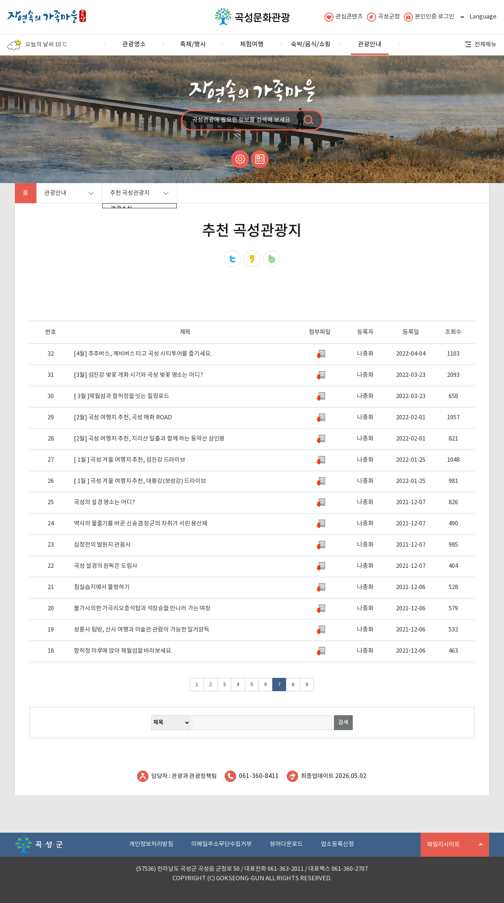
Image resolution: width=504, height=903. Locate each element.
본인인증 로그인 (429, 17)
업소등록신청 (337, 844)
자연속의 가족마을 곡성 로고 (46, 14)
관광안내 (370, 48)
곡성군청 (383, 17)
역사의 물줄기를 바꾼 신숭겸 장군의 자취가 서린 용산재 (140, 523)
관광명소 (134, 44)
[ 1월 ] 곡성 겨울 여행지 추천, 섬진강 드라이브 (129, 460)
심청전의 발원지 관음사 (102, 544)
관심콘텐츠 (343, 17)
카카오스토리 (252, 258)
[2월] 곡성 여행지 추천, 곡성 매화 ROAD (123, 417)
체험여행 (252, 44)
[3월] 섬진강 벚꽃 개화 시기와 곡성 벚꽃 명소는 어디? (138, 375)
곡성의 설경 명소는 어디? (104, 502)
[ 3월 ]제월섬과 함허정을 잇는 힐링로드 (121, 396)
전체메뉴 (481, 45)
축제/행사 (193, 44)
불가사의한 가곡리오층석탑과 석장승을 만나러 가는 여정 (142, 608)
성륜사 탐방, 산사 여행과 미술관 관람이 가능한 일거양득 (141, 629)
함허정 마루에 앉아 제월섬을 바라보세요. (123, 651)
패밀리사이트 (452, 849)
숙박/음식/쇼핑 (311, 44)
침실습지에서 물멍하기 (102, 587)
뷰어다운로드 (286, 844)
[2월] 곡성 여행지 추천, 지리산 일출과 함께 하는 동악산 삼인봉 (149, 438)
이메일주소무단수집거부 (221, 844)
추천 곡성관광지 (135, 196)
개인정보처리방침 (151, 844)
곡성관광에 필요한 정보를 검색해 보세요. (241, 120)
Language (477, 17)
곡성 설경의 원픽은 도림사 (105, 566)
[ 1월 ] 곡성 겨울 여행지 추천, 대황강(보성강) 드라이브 (140, 481)
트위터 (232, 258)
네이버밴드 (271, 258)
